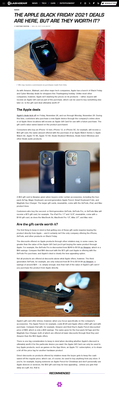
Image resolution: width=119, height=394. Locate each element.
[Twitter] (89, 3)
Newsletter (108, 3)
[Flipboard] (94, 3)
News (34, 3)
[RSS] (98, 3)
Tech (44, 3)
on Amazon (86, 247)
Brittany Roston (22, 26)
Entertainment (67, 3)
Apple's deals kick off (26, 115)
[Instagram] (85, 3)
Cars (53, 3)
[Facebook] (81, 3)
